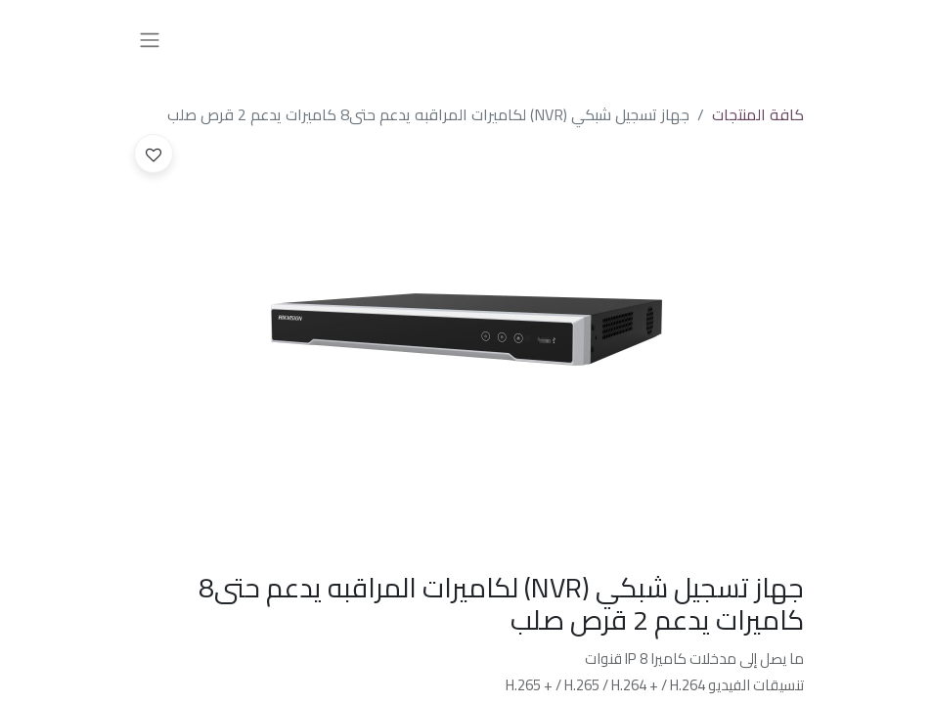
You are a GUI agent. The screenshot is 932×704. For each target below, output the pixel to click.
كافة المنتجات (758, 114)
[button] (153, 153)
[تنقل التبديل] (149, 39)
